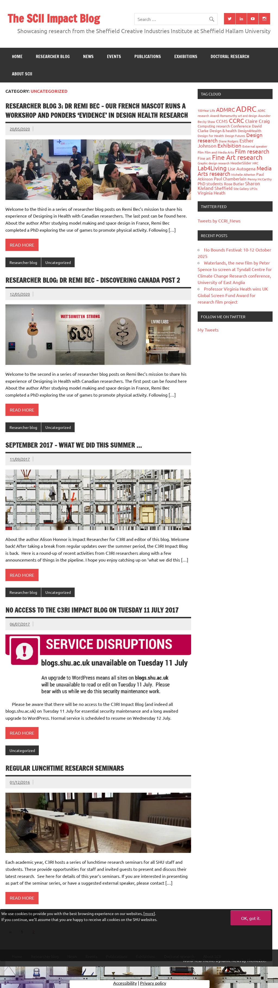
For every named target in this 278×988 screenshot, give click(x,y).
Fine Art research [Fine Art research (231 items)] (237, 157)
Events (114, 56)
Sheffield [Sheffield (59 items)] (223, 188)
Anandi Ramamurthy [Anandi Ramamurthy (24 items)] (223, 115)
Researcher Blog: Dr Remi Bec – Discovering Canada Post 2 (92, 280)
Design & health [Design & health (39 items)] (223, 130)
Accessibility (125, 984)
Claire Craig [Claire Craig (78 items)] (257, 121)
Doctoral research (230, 56)
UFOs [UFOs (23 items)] (253, 188)
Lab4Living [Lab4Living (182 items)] (212, 167)
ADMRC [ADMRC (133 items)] (225, 109)
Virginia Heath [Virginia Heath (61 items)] (211, 192)
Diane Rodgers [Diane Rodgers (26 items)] (228, 141)
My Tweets (208, 329)
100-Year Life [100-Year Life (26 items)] (206, 110)
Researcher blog (53, 56)
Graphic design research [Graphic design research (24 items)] (213, 163)
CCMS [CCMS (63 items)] (222, 121)
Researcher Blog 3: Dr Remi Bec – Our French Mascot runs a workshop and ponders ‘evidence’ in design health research (96, 110)
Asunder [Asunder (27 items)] (264, 115)
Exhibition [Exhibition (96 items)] (229, 145)
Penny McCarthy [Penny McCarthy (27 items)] (260, 179)
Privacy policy (153, 984)
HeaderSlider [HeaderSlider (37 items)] (240, 163)
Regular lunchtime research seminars (64, 768)
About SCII (22, 74)
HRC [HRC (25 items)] (255, 163)
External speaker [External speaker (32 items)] (254, 146)
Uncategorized (58, 262)
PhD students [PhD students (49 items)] (210, 183)
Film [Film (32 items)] (201, 152)
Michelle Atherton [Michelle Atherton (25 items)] (243, 174)
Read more (22, 244)
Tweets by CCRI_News (219, 220)
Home (17, 56)
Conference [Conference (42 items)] (241, 125)
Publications (147, 56)
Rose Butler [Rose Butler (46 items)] (234, 183)
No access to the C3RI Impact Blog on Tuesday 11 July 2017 (92, 610)
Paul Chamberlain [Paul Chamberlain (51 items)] (230, 178)
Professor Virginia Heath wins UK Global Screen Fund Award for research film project (233, 295)
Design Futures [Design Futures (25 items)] (235, 135)
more (149, 913)
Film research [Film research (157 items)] (252, 151)
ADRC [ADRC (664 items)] (246, 108)
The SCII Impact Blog (54, 18)
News (88, 56)
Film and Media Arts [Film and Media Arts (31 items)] (219, 152)
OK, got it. (251, 918)
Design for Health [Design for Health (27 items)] (211, 135)
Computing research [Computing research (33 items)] (214, 126)
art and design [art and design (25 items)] (247, 115)
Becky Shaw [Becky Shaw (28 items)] (206, 121)
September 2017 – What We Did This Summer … (73, 445)
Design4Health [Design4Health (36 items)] (249, 130)
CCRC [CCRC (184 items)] (236, 120)
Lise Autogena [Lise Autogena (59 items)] (241, 168)
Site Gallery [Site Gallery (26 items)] (241, 188)
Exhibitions (185, 56)
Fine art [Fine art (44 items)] (204, 158)
